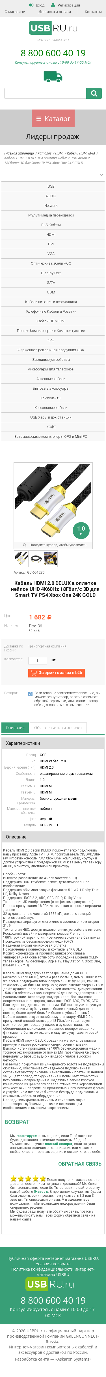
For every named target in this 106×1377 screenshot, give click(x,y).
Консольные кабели (50, 408)
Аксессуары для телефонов (51, 369)
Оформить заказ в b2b (60, 672)
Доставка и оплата (55, 11)
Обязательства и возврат (58, 728)
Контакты (93, 11)
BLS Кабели (51, 225)
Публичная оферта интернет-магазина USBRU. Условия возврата (53, 1261)
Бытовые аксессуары (51, 388)
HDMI (59, 153)
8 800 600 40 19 (53, 53)
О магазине (15, 11)
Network (50, 205)
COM (51, 292)
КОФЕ (51, 427)
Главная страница (19, 153)
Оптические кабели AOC (51, 263)
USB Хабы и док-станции (51, 417)
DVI (51, 244)
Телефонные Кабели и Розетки (51, 311)
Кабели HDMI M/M (81, 153)
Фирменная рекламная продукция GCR (51, 350)
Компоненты (50, 398)
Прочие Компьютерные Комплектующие (51, 331)
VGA (51, 254)
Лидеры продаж (52, 136)
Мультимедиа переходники (51, 215)
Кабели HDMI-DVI (50, 321)
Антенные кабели (50, 379)
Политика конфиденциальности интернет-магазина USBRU (53, 1271)
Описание (15, 728)
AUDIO (51, 196)
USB (51, 186)
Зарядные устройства (51, 359)
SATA (51, 282)
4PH (50, 340)
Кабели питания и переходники (51, 302)
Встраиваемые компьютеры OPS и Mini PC (50, 436)
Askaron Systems (73, 1359)
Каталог (57, 118)
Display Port (51, 273)
